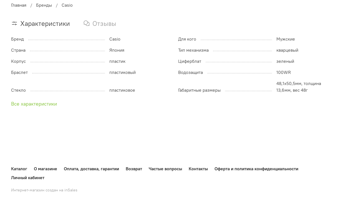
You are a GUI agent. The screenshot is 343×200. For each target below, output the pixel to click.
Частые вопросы (165, 168)
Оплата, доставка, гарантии (91, 168)
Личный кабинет (27, 177)
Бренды (44, 5)
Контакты (198, 168)
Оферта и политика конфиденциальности (256, 168)
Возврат (134, 168)
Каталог (19, 168)
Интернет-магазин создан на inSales (44, 190)
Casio (67, 5)
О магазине (45, 168)
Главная (18, 5)
